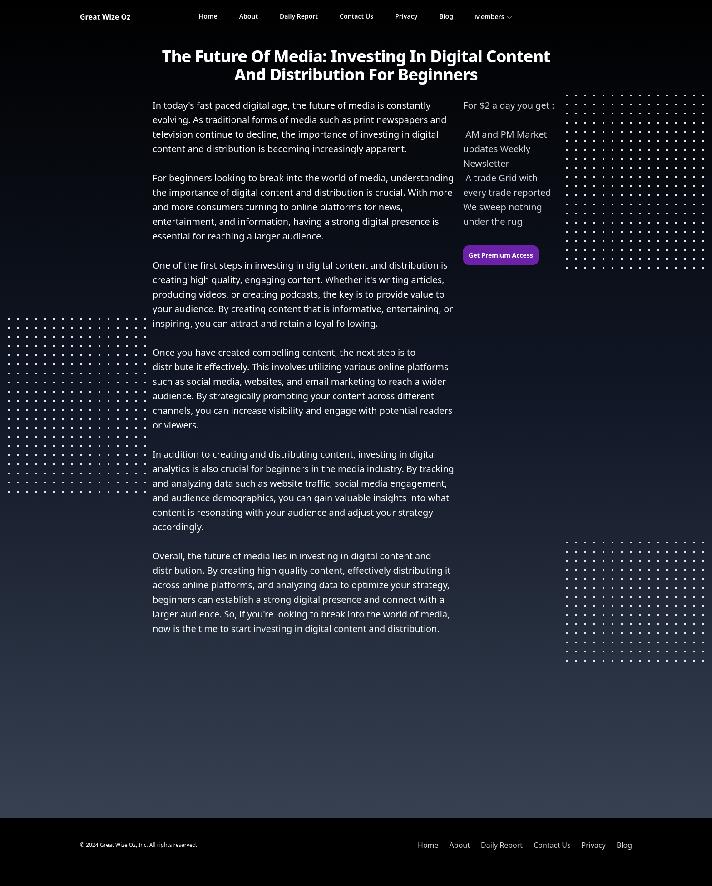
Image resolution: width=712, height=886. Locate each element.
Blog (446, 16)
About (248, 16)
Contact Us (356, 16)
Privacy (406, 16)
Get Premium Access (501, 255)
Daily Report (299, 16)
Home (208, 16)
